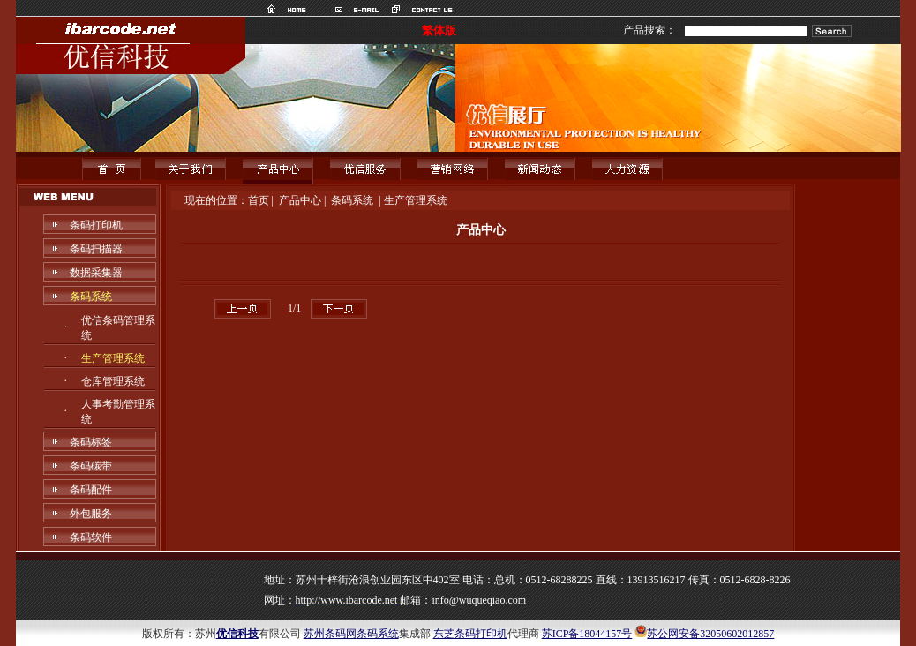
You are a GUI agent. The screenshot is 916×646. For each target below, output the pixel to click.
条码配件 (91, 490)
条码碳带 (91, 466)
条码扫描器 (96, 249)
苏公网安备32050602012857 (710, 633)
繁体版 (439, 30)
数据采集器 (96, 273)
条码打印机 (96, 225)
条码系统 (91, 296)
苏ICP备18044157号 (587, 633)
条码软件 (91, 537)
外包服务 (91, 513)
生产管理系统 (113, 358)
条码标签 (91, 442)
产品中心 (300, 200)
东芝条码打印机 (470, 633)
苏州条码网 (330, 633)
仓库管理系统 (113, 381)
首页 (258, 200)
